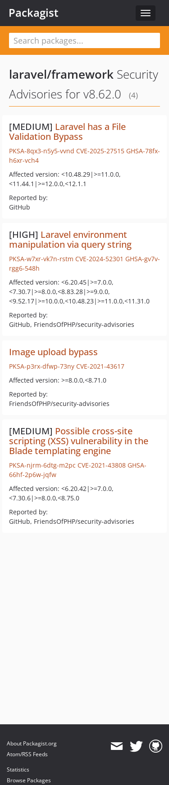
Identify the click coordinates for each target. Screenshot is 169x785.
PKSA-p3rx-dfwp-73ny (41, 366)
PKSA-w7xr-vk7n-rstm (41, 258)
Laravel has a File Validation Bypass (67, 131)
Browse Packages (29, 780)
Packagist (34, 12)
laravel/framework (61, 74)
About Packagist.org (32, 743)
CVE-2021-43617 (100, 366)
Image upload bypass (53, 352)
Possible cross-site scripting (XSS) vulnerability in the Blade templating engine (78, 441)
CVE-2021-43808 (102, 465)
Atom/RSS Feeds (27, 754)
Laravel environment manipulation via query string (70, 239)
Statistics (18, 769)
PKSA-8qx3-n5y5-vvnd (41, 151)
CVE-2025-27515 (100, 151)
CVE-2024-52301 (99, 258)
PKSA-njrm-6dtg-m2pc (42, 465)
